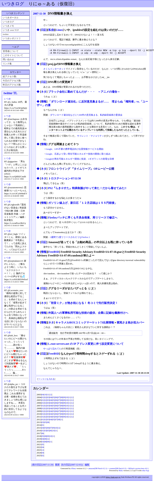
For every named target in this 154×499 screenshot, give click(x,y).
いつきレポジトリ (12, 38)
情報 (43, 102)
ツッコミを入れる (46, 380)
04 (43, 395)
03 (48, 398)
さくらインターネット (54, 70)
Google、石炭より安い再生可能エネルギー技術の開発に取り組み (78, 155)
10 (45, 395)
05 (53, 398)
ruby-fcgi (145, 471)
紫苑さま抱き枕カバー (130, 323)
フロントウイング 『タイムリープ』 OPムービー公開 (81, 169)
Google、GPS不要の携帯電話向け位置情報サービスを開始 (74, 150)
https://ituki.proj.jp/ (113, 478)
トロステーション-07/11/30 (64, 179)
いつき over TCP (11, 30)
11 (48, 395)
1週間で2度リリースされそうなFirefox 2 (70, 238)
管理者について (10, 51)
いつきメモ (8, 26)
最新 (57, 465)
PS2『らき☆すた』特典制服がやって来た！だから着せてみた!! (87, 189)
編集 (87, 465)
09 (64, 398)
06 (56, 398)
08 (61, 398)
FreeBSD (53, 252)
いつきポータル (10, 17)
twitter (6, 34)
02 (45, 398)
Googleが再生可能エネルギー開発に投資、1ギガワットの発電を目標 (80, 160)
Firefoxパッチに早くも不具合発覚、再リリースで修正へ (82, 218)
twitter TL (10, 93)
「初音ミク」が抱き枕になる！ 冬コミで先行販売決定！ (83, 303)
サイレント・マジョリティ (90, 137)
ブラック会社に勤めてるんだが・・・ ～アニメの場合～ (84, 92)
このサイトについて (13, 55)
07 (59, 398)
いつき (7, 98)
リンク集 (7, 63)
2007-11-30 (39, 13)
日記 (43, 29)
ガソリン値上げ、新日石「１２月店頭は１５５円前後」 (82, 203)
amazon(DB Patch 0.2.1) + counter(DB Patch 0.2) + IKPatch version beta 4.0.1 (118, 469)
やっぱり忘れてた (52, 349)
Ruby (121, 471)
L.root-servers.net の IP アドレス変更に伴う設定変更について (86, 344)
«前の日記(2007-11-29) (42, 465)
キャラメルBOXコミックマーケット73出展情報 (84, 323)
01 (43, 398)
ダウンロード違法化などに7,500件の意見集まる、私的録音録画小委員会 (86, 116)
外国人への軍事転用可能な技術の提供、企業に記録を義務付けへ (88, 313)
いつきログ (13, 3)
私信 (51, 29)
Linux (59, 29)
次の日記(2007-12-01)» (72, 465)
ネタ (43, 92)
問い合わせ (8, 59)
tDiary (73, 469)
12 (51, 395)
